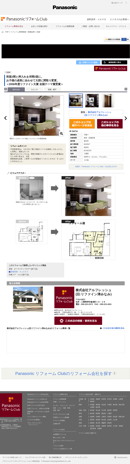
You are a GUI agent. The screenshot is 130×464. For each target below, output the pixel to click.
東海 (80, 413)
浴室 (54, 408)
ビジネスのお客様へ (119, 19)
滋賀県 (92, 416)
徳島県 (92, 423)
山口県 (115, 419)
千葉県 (109, 404)
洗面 (64, 408)
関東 (80, 404)
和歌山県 (121, 416)
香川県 (98, 423)
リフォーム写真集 (59, 420)
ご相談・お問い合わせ (90, 26)
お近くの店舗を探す (39, 26)
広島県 (109, 419)
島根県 (98, 419)
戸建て (55, 402)
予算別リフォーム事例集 (61, 417)
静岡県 (98, 413)
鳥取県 (92, 419)
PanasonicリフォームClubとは (37, 399)
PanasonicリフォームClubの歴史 (37, 402)
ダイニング (64, 405)
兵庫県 (109, 416)
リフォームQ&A (58, 445)
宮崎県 (121, 426)
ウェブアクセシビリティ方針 (35, 457)
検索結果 (31, 32)
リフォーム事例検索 (18, 32)
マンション (62, 402)
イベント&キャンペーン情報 (36, 416)
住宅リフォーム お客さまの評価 (38, 408)
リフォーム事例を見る (14, 26)
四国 (80, 423)
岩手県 (109, 399)
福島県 (92, 401)
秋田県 (103, 399)
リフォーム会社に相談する (87, 433)
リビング (34, 90)
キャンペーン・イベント (116, 26)
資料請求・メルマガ (96, 19)
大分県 (115, 426)
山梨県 (92, 407)
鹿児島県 (93, 428)
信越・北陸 (82, 410)
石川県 (103, 410)
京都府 (98, 416)
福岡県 (92, 426)
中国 (80, 419)
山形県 (121, 399)
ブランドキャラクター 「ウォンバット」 (34, 424)
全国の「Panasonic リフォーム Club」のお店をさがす (96, 166)
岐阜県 (92, 413)
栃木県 (98, 407)
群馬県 (98, 404)
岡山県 (103, 419)
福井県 (109, 410)
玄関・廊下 (52, 90)
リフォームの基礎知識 (65, 26)
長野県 (115, 410)
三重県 (109, 413)
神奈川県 (121, 404)
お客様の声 (56, 423)
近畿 (80, 416)
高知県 (109, 423)
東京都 (115, 404)
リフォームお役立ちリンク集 (62, 448)
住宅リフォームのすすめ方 (36, 405)
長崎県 (103, 426)
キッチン (56, 405)
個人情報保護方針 (55, 457)
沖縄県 (99, 428)
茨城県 (92, 404)
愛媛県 (103, 423)
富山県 (98, 410)
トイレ (59, 408)
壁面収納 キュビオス (19, 272)
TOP (6, 32)
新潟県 (92, 410)
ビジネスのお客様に (33, 419)
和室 (68, 408)
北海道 (92, 399)
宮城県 (115, 399)
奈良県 (115, 416)
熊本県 (109, 426)
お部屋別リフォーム (59, 434)
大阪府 (103, 416)
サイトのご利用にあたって (12, 457)
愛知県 (103, 413)
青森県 (98, 399)
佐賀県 (98, 426)
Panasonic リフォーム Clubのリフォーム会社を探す (63, 373)
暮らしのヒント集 (59, 437)
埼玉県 (103, 404)
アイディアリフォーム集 (61, 414)
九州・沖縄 (82, 426)
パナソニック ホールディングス (76, 457)
